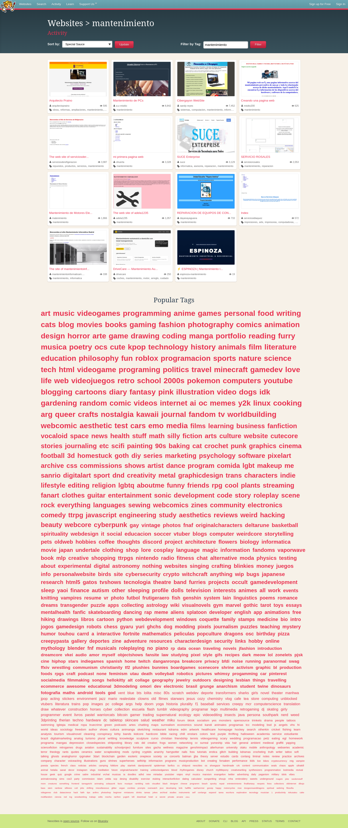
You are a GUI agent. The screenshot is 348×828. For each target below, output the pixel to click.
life (46, 380)
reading (262, 336)
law (165, 654)
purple (222, 734)
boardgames (183, 667)
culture (230, 435)
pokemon (203, 380)
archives (299, 756)
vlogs (92, 770)
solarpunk (110, 783)
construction (77, 709)
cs (178, 765)
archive (52, 465)
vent (121, 693)
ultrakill (300, 765)
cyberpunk (110, 524)
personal (239, 313)
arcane (180, 797)
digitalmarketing (61, 738)
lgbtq (126, 485)
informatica (230, 109)
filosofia (289, 788)
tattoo (288, 752)
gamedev (266, 369)
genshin (192, 598)
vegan (122, 788)
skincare (131, 720)
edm (184, 729)
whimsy (222, 673)
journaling (81, 445)
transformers (226, 693)
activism (244, 667)
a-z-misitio (120, 105)
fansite (152, 654)
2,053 (294, 162)
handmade (228, 765)
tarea (221, 792)
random (93, 403)
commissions (101, 465)
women (172, 742)
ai (193, 403)
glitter (114, 788)
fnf (90, 648)
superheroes (126, 760)
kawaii (147, 414)
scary (223, 738)
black (165, 783)
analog (78, 738)
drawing (145, 336)
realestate (127, 699)
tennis (194, 738)
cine (45, 661)
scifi (118, 445)
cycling (136, 752)
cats (48, 324)
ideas (54, 729)
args (129, 704)
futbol (133, 598)
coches (120, 278)
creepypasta (55, 641)
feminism (118, 673)
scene (290, 495)
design (53, 336)
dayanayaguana (187, 218)
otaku (243, 747)
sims (61, 778)
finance (79, 590)
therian (64, 720)
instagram (82, 770)
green (108, 724)
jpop (44, 699)
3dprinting (49, 720)
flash (150, 709)
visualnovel (74, 734)
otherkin (263, 729)
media (177, 425)
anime (184, 313)
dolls (177, 590)
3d (71, 455)
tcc (247, 724)
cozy (201, 699)
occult (240, 582)
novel (265, 693)
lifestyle (53, 485)
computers (242, 380)
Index (244, 213)
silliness (68, 788)
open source (71, 821)
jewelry (183, 680)
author (93, 729)
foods (46, 673)
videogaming (209, 738)
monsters (225, 720)
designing (223, 680)
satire (85, 774)
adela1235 (120, 218)
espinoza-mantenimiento (191, 274)
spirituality (54, 534)
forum (181, 720)
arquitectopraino (59, 105)
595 (103, 105)
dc (105, 720)
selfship (141, 760)
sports (224, 358)
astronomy (126, 566)
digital (102, 566)
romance (288, 598)
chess (111, 626)
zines (199, 505)
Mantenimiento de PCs (128, 100)
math (157, 435)
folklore (114, 765)
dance (175, 465)
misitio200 (248, 105)
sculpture (142, 738)
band (180, 582)
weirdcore (249, 534)
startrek (132, 765)
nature (250, 358)
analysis (46, 734)
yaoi (62, 590)
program (201, 465)
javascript (101, 515)
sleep (48, 590)
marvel (233, 605)
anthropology (267, 747)
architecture (200, 542)
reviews (226, 515)
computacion (198, 109)
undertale (87, 550)
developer (220, 612)
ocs (101, 347)
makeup (269, 465)
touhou (66, 634)
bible (163, 734)
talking (45, 756)
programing (139, 369)
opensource (241, 720)
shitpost (186, 765)
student (247, 686)
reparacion (210, 166)
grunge (207, 686)
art (45, 313)
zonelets (283, 654)
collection (122, 709)
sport (101, 475)
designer (174, 783)
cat (197, 445)
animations (277, 612)
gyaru (126, 626)
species (54, 765)
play (123, 765)
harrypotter (172, 752)
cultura (114, 729)
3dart (96, 756)
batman (186, 756)
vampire (300, 761)
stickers (68, 699)
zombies (131, 788)
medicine (267, 619)
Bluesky (103, 821)
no (150, 648)
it (102, 534)
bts (139, 693)
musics (196, 774)
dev (157, 686)
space (79, 435)
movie (48, 550)
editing (78, 485)
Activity (56, 4)
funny (176, 485)
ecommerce (52, 686)
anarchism (226, 686)
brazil (44, 738)
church (209, 770)
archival (163, 792)
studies (173, 792)
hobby (256, 641)
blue (130, 693)
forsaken (224, 760)
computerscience (267, 704)
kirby (117, 734)
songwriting (210, 778)
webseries (284, 747)
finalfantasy (249, 783)
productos (70, 166)
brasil (191, 686)
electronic (174, 686)
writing (289, 313)
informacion (156, 760)
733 (231, 218)
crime (77, 774)
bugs (252, 574)
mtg (292, 761)
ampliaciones (78, 109)
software (251, 455)
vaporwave (291, 550)
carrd (83, 634)
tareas (147, 792)
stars (73, 661)
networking (185, 742)
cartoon (105, 619)
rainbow (58, 788)
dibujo (301, 783)
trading (148, 715)
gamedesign (70, 626)
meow (259, 654)
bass (43, 788)
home (130, 661)
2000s (174, 380)
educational (99, 686)
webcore (78, 524)
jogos (47, 626)
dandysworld (145, 765)
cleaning (89, 734)
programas (236, 724)
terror (44, 752)
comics (249, 324)
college (117, 704)
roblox (146, 358)
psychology (217, 455)
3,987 (102, 162)
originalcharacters (219, 525)
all (262, 590)
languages (109, 505)
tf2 (127, 667)
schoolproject (122, 747)
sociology (66, 729)
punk (238, 445)
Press (253, 821)
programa (47, 742)
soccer (162, 534)
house (44, 774)
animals (232, 347)
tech (48, 369)
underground (266, 778)
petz (266, 738)
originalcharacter (129, 770)
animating (99, 783)
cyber (107, 709)
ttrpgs (125, 558)
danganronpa (166, 661)
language (188, 550)
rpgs (59, 673)
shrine (227, 667)
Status (267, 821)
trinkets (257, 720)
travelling (277, 680)
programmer (50, 715)
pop (86, 704)
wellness (168, 747)
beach (205, 783)
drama (268, 720)
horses (95, 709)
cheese (183, 783)
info (46, 574)
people (279, 720)
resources (160, 641)
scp (115, 778)
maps (154, 724)
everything (74, 505)
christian (166, 738)
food (266, 313)
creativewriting (238, 770)
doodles (132, 774)
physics (267, 558)
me (289, 465)
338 (103, 274)
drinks (139, 792)
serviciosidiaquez (251, 218)
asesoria (198, 166)
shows (135, 465)
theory (204, 756)
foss (192, 752)
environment (87, 699)
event (67, 715)
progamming (245, 673)
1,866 (102, 218)
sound (198, 724)
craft (70, 673)
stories (51, 445)
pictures (204, 673)
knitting (49, 598)
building (233, 752)
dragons (233, 634)
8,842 (166, 105)
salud (145, 720)
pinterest (278, 673)
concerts (175, 756)
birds (104, 574)
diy (136, 455)
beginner (117, 792)
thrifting (233, 734)
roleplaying (131, 648)
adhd (141, 774)
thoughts (128, 542)
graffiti (279, 742)
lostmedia (288, 770)
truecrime (95, 724)
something (64, 783)
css (71, 465)
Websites (25, 4)
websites (175, 566)
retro (125, 380)
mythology (53, 648)
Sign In (340, 4)
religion (104, 485)
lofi (133, 797)
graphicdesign (200, 475)
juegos (284, 566)
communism (85, 667)
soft (296, 752)
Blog (234, 821)
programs (170, 760)
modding (185, 626)
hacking (272, 515)
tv (221, 414)
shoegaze (215, 765)
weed (295, 715)
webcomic (59, 425)
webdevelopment (154, 619)
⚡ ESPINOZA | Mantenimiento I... (200, 269)
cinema (290, 445)
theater (277, 693)
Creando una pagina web (258, 100)
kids (252, 760)
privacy (212, 661)
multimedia (228, 709)
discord (152, 542)
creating (212, 760)
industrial (96, 774)
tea (246, 699)
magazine (182, 747)
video (226, 392)
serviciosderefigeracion (63, 162)
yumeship (216, 742)
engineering (137, 515)
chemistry (215, 699)
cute (117, 347)
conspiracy (104, 734)
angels (283, 724)
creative (78, 558)
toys (278, 605)
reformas (65, 109)
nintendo (147, 558)
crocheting (259, 752)
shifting (90, 788)
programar (200, 709)
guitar (96, 495)
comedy (53, 515)
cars (138, 425)
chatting (143, 724)
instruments (184, 792)
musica (54, 347)
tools (100, 692)
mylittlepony (222, 770)
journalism (226, 626)
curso (154, 738)
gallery (79, 641)
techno (78, 720)
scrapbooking (112, 752)
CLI (225, 821)
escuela (138, 709)
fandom (202, 414)
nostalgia (117, 414)
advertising (243, 774)
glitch (223, 752)
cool (231, 485)
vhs (292, 724)
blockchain (108, 756)
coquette (209, 619)
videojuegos (93, 380)
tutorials (202, 752)
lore (146, 550)
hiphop (59, 661)
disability (133, 778)
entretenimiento (234, 783)
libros (87, 619)
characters (261, 475)
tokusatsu (292, 792)
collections (279, 783)
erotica (213, 752)
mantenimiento (95, 109)
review (276, 756)
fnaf (188, 525)
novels (229, 648)
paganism (264, 774)
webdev (192, 693)
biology (249, 542)
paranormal (274, 661)
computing (270, 699)
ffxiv (45, 667)
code (224, 495)
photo (117, 598)
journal (173, 414)
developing (171, 788)
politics (176, 369)
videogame (96, 369)
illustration (195, 392)
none (102, 673)
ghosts (55, 756)
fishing (287, 729)
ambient (255, 742)
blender (76, 648)
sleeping (139, 590)
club (55, 792)
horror (78, 336)
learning (221, 426)
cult (76, 788)
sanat (63, 770)
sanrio (51, 475)
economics (184, 724)
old (153, 699)
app (258, 612)
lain (227, 598)
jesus (191, 699)
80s (167, 693)
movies (89, 324)
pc (107, 704)
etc (104, 445)
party (76, 778)
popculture (209, 634)
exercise (145, 778)
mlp (61, 558)
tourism (59, 734)
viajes (180, 774)
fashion (172, 324)
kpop (137, 347)
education (58, 358)
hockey (239, 729)
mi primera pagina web (128, 156)
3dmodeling (125, 686)
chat (202, 558)
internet (173, 403)
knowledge (127, 738)
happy (218, 788)
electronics (265, 505)
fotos (269, 783)
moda (247, 558)
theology (55, 752)
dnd (118, 475)
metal (167, 475)
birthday (265, 634)
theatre (162, 582)
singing (199, 566)
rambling (139, 783)
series (152, 455)
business (250, 426)
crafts (88, 414)
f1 (196, 704)
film (255, 347)
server (214, 756)
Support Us (88, 4)
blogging (56, 392)
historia (172, 704)
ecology (185, 715)
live (259, 761)
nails (184, 752)
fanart (50, 495)
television (198, 590)
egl (284, 738)
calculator (196, 778)
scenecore (208, 667)
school (149, 380)
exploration (241, 792)
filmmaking (78, 680)
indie (287, 475)
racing (173, 734)
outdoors (202, 680)
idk (264, 392)
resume (92, 598)
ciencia (58, 797)
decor (71, 770)
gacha (157, 747)
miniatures (129, 792)
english (242, 612)
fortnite (131, 634)
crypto (171, 574)
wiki (175, 605)
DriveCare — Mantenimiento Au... (135, 269)
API (244, 821)
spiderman (159, 765)
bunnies (160, 667)
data (181, 648)
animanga (128, 729)
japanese (273, 574)
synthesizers (255, 770)
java (241, 715)
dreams (49, 605)
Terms (280, 821)
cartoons (91, 392)
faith (82, 792)
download (141, 797)
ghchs (154, 626)
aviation (89, 747)
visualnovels (196, 605)
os (206, 765)
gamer (135, 715)
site (118, 574)
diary (118, 392)
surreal (204, 742)
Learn (70, 4)
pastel (90, 715)
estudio (224, 756)
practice (287, 756)
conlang (245, 756)
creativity (141, 475)
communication (261, 765)
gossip (210, 788)
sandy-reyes (185, 105)
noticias (82, 765)
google (67, 774)
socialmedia (53, 680)
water (98, 752)
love (292, 369)
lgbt (249, 465)
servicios (81, 166)
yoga (160, 704)
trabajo (92, 797)
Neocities (53, 821)
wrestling (61, 667)
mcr (248, 704)
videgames (46, 792)
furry (286, 336)
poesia (44, 765)
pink (166, 392)
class (73, 765)
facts (120, 783)
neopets (261, 783)
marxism (207, 774)
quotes (75, 752)
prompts (141, 788)
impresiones (250, 222)
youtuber (169, 774)
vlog (228, 699)
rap (148, 612)
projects (218, 582)
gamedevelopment (273, 582)
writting (112, 738)
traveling (212, 648)
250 (167, 274)
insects (229, 715)
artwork (194, 729)
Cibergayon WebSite (191, 100)
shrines (112, 760)
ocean (195, 648)
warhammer (199, 788)
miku (171, 720)
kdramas (245, 752)
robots (94, 626)
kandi (208, 724)
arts (211, 435)
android (85, 692)
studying (179, 654)
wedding (235, 738)
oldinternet (291, 783)
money (265, 566)
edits (100, 797)
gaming (143, 324)
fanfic (79, 612)
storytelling (279, 534)
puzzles (249, 626)
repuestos (58, 166)
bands (127, 734)
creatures (52, 783)
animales (220, 724)
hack (75, 792)
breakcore (192, 661)
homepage (225, 729)
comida (228, 465)
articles (92, 765)
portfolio (231, 336)
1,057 (166, 218)
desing (123, 778)
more (43, 783)
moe (239, 788)
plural (101, 738)
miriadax (157, 774)
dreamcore (51, 654)
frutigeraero (155, 598)
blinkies (244, 566)
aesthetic (95, 425)
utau (134, 673)
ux (165, 756)
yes (214, 720)
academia (263, 734)
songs (98, 680)
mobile (253, 747)
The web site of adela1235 (130, 213)
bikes (266, 761)
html (67, 369)
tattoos (291, 720)
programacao (252, 738)
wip (239, 574)
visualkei (156, 783)
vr (106, 598)
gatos (90, 582)
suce (181, 162)
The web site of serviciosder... (69, 156)
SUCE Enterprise (188, 156)
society (157, 756)
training (144, 770)
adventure (135, 641)
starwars (177, 699)
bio (284, 619)
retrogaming (249, 709)
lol (270, 654)
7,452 (230, 105)
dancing (132, 612)
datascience (65, 792)
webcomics (170, 505)
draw (45, 709)
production (291, 667)
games (209, 313)
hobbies (85, 542)
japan (66, 550)
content (246, 765)
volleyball (164, 673)
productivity (280, 792)
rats (136, 742)
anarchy (159, 752)
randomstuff (297, 779)
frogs (163, 742)
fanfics (171, 765)
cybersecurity (142, 574)
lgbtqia (61, 724)
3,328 (166, 162)
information (235, 550)
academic (298, 747)
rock (48, 505)
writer (279, 752)
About (201, 821)
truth (270, 752)
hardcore (152, 734)
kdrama (173, 729)
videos (145, 403)
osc (250, 634)
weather (158, 720)
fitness (185, 558)
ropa (84, 724)
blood (174, 770)
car (263, 673)
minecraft (231, 369)
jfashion (247, 648)
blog (66, 324)
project (174, 542)
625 (295, 105)
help (138, 704)
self (194, 792)
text (212, 734)
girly (284, 709)
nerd (284, 715)
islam (100, 778)
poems (267, 598)
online (272, 641)
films (198, 426)
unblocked (289, 699)
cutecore (284, 435)
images (97, 704)
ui (156, 797)
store (255, 699)
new (148, 774)
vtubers (47, 704)
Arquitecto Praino (60, 100)
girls (254, 693)
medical (73, 724)
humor (48, 634)
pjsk (299, 654)
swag (294, 661)
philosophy (99, 358)
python (124, 619)
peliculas (184, 634)
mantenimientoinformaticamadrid (68, 274)
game (118, 336)
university (231, 747)
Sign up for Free (320, 4)
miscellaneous (102, 788)
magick (279, 779)
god (112, 692)
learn (297, 729)
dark (246, 654)
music (64, 313)
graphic (263, 667)
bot (203, 760)
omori (145, 686)
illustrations (90, 760)
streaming (278, 485)
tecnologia (137, 582)
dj (263, 709)
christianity (111, 667)
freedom (80, 729)
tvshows (110, 582)
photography (210, 324)
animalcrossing (49, 778)
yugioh (126, 797)
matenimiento (58, 218)
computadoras (285, 222)
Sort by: (53, 44)
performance (239, 760)
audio (81, 654)
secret (162, 797)
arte (261, 222)
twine (262, 686)
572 (295, 218)
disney (200, 770)
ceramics (86, 752)
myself (108, 654)
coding (174, 336)
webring (280, 788)
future (114, 770)
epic (197, 715)
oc (203, 403)
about (48, 566)
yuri (140, 626)
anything (221, 574)
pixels (204, 626)
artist (156, 465)
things (259, 680)
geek (52, 774)
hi (298, 724)
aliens (177, 612)
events (290, 590)
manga (201, 336)
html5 (73, 582)
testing (288, 558)
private (171, 797)
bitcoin (122, 715)
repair (222, 783)
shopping (103, 558)
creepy (237, 704)
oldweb (63, 542)
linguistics (245, 598)
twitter (231, 774)
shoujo (222, 778)
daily (253, 774)
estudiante (291, 734)
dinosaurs (281, 686)
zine (116, 641)
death (146, 673)
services (223, 704)
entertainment (130, 495)
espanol (212, 792)
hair (234, 742)
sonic (162, 495)
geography (163, 680)
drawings (68, 619)
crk (238, 765)
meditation (103, 770)
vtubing (156, 778)
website (256, 435)
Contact (294, 821)
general (243, 742)
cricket (275, 729)
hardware (93, 720)
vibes (292, 774)
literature (280, 347)
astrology (157, 605)
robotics (185, 673)
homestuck (94, 455)
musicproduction (188, 760)
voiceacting (74, 760)
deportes (99, 641)
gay (134, 525)
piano (161, 648)
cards (235, 756)
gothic (250, 605)
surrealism (168, 724)
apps (113, 605)
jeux (162, 788)
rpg (217, 485)
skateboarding (104, 612)
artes (132, 724)
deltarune (257, 525)
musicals (106, 648)
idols (284, 774)
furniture (138, 747)
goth (122, 455)
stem (50, 788)
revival (299, 770)
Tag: (191, 44)
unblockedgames (160, 770)
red (65, 797)
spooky (213, 783)
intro (295, 619)
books (116, 324)
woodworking (81, 797)
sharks (243, 693)
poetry (80, 347)
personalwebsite (74, 574)
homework (296, 738)
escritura (230, 792)
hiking (48, 619)
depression (76, 742)
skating (272, 709)
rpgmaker (85, 756)
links (240, 641)
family (228, 619)
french (64, 765)
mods (126, 752)
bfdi (225, 661)
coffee (107, 542)
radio (167, 558)
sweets (253, 778)
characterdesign (193, 641)
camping (103, 765)
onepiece (145, 756)
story (243, 495)
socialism (203, 720)
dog (168, 626)
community (227, 505)
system (212, 598)
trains (76, 704)
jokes (155, 792)
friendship (181, 738)
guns (103, 760)
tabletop (116, 720)
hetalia (53, 770)
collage (142, 680)
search (251, 729)
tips (88, 792)
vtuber (182, 534)
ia (124, 774)
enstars (192, 734)
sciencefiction (49, 747)
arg (47, 414)
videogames (98, 313)
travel (202, 369)
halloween (247, 734)
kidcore (139, 734)
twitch (144, 661)
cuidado (164, 278)
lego (214, 709)
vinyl (187, 774)
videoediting (212, 715)
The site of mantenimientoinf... (69, 269)
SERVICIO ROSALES (255, 156)
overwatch (152, 788)
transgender (74, 605)
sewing (139, 505)
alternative (223, 558)
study (167, 515)
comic (120, 403)
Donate (214, 821)
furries (197, 582)
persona (253, 715)
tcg (70, 797)
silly (173, 435)
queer (65, 414)
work (274, 590)
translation (292, 704)
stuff (139, 435)
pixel (195, 654)
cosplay (164, 550)
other (118, 590)
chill (182, 734)
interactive (109, 634)
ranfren (117, 797)
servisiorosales (250, 162)
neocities (197, 765)
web (61, 380)
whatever (58, 709)
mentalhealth (55, 612)
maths (69, 692)
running (253, 661)
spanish (114, 661)
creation (152, 742)
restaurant (159, 729)
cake (302, 792)
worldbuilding (251, 414)
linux (262, 403)
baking (179, 445)
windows (186, 619)
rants (65, 752)
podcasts (121, 724)
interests (225, 590)
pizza (284, 634)
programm (194, 783)
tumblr (162, 709)
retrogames (66, 747)
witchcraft (195, 574)
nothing (152, 566)
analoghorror (69, 756)
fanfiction (282, 426)
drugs (79, 747)
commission (88, 778)
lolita (147, 693)
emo (156, 425)
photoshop (106, 792)
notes (266, 756)
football (53, 455)
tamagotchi (87, 783)
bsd (269, 724)
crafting (221, 566)
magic (210, 550)
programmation (273, 770)
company (46, 760)
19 (232, 274)
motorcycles (229, 788)
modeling (258, 724)
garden (121, 756)
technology (168, 347)
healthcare (209, 729)
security (223, 641)
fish (176, 598)
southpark (271, 715)
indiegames (92, 661)
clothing (112, 550)
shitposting (115, 742)
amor (94, 654)
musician (265, 792)
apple (291, 765)
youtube (278, 380)
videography (179, 709)
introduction (269, 648)
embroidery (241, 778)
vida (227, 742)
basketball (285, 525)
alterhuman (217, 747)
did (143, 742)
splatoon (197, 612)
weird (249, 515)
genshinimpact (199, 747)
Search (41, 4)
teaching (270, 626)
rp (173, 648)
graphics (263, 445)
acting (55, 699)
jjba (196, 756)
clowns (143, 699)
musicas (116, 774)
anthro (96, 792)
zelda (108, 778)
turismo (90, 738)
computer (222, 534)
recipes (232, 654)
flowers (227, 542)
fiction (192, 435)
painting (139, 445)
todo (148, 783)
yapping (290, 742)
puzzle (98, 605)
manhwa (292, 693)
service (277, 734)
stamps (246, 619)
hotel (150, 797)
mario (112, 699)
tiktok (191, 720)
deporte (207, 693)
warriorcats (106, 715)
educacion (138, 534)
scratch (178, 693)
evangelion (220, 774)
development (194, 495)
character (60, 760)
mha (230, 778)
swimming (47, 724)
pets (46, 542)
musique (128, 783)
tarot (265, 605)
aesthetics (195, 515)
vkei (69, 654)
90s (160, 445)
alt (130, 680)
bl (275, 667)
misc (157, 693)
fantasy (142, 392)
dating (185, 778)
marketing (180, 455)
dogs (248, 392)
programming (147, 313)
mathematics (156, 634)
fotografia (50, 692)
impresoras (271, 222)
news (99, 435)
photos (172, 525)
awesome (76, 686)
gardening (59, 403)
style (207, 654)
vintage (150, 525)
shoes (104, 729)
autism (100, 590)
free (297, 612)
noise (237, 661)
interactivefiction (171, 778)
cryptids (147, 752)
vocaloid (54, 435)
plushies (141, 667)
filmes (163, 699)
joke (287, 779)
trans (234, 475)
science (277, 358)
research (52, 582)
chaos (282, 765)
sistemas (185, 109)
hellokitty (116, 680)
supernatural (166, 715)
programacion (186, 358)
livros (78, 715)
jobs (82, 788)
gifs (218, 654)
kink (180, 788)
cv (196, 742)
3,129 (230, 162)
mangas (61, 742)
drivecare (119, 274)
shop (132, 550)
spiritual (270, 788)
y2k (244, 403)
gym (218, 605)
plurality (186, 704)
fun (127, 358)
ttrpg (75, 515)
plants (250, 485)
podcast (86, 673)
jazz (102, 699)
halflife (188, 788)
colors (204, 734)
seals (274, 765)
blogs (200, 534)
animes (247, 590)
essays (294, 605)
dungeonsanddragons (254, 788)
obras (56, 109)
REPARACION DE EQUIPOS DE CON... (204, 213)
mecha (108, 797)
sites (148, 747)
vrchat (106, 774)
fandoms (264, 550)
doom (149, 704)
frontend (75, 783)
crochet (216, 445)
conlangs (202, 792)
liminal (256, 756)
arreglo (155, 278)
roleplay (266, 495)
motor (146, 278)
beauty (51, 524)
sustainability (104, 747)
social (114, 534)
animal (44, 770)
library (128, 742)
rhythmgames (187, 770)
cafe (237, 699)
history (203, 347)
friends (198, 485)
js (275, 724)
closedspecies (96, 742)
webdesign (85, 534)
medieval (268, 742)
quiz (59, 774)
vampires (71, 598)
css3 (69, 778)
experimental (74, 566)
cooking (287, 403)
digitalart (77, 475)
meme (161, 612)
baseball (207, 704)
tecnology (253, 792)
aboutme (150, 485)
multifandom (46, 797)
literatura (62, 704)
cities (188, 797)
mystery (291, 626)
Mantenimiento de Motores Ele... (70, 213)
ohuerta (118, 162)
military (275, 774)
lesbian (243, 680)
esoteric (133, 756)
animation (282, 324)
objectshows (130, 654)
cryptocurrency (279, 761)
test (121, 425)
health (120, 435)
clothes (73, 495)
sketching (143, 729)
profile (160, 590)
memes (223, 403)
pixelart (279, 455)
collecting (132, 605)
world (44, 729)
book (47, 558)
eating (276, 738)
